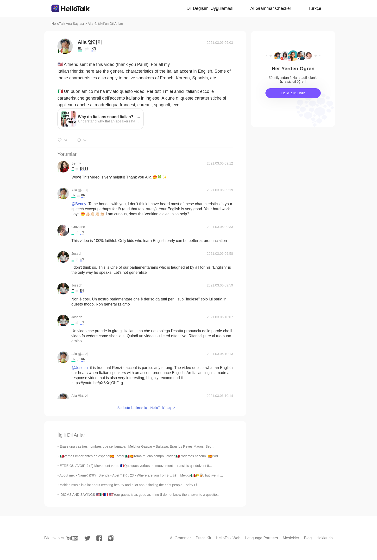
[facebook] (99, 538)
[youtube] (72, 538)
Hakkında (324, 538)
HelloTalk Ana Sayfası (67, 23)
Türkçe (314, 8)
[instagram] (110, 538)
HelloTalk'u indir (293, 93)
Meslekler (291, 538)
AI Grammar (180, 538)
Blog (308, 538)
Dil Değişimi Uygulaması (210, 8)
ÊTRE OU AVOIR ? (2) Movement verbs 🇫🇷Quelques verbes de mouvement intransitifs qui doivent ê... (136, 466)
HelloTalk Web (228, 538)
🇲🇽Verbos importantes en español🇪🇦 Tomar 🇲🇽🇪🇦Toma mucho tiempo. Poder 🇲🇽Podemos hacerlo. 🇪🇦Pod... (140, 456)
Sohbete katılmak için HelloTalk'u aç (144, 408)
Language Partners (261, 538)
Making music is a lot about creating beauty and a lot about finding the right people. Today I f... (130, 485)
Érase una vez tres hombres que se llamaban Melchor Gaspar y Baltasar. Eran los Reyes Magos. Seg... (137, 446)
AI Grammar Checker (270, 8)
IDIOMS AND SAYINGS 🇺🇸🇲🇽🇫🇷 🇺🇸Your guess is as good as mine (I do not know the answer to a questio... (140, 494)
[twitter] (87, 538)
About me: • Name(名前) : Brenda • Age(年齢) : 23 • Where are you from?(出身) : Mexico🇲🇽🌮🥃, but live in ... (141, 475)
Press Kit (203, 538)
